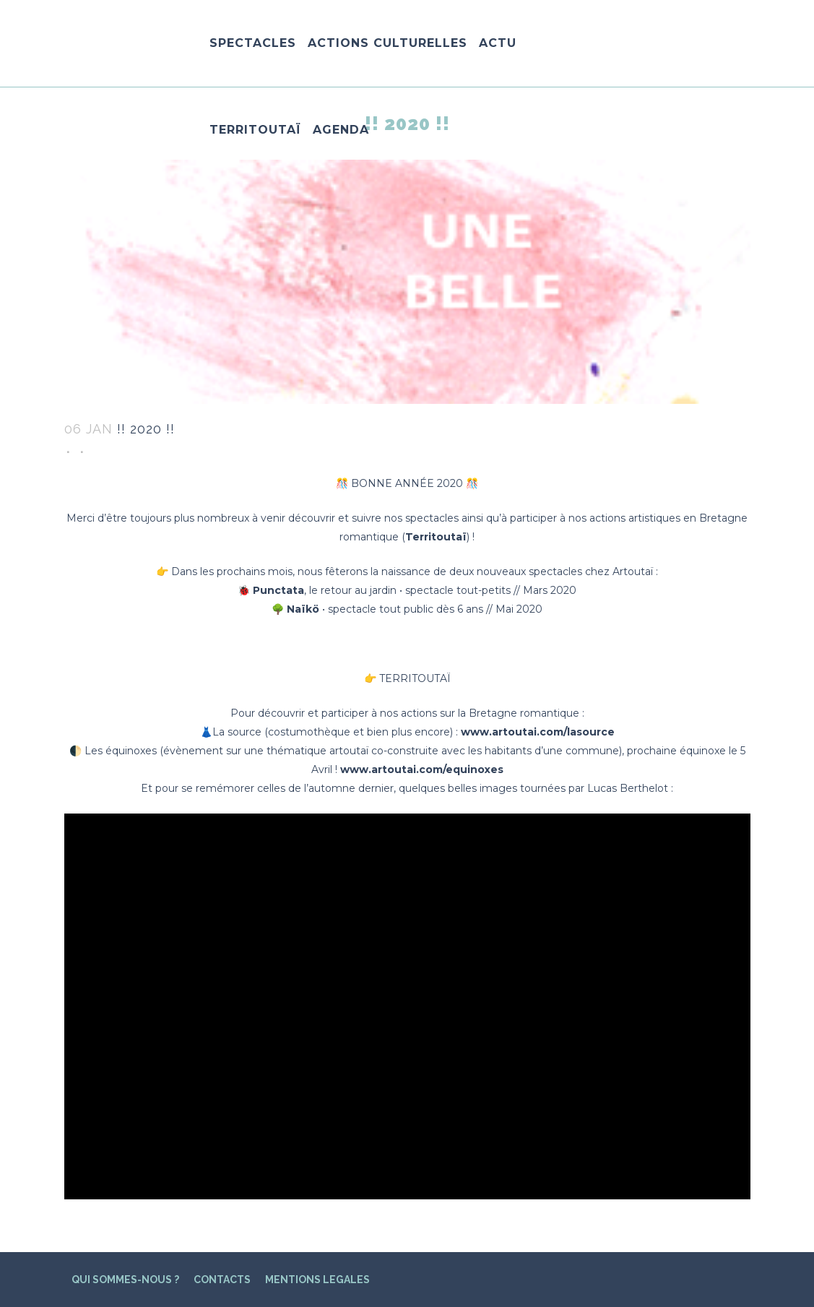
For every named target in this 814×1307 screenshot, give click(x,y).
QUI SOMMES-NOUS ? (125, 1279)
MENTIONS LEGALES (317, 1279)
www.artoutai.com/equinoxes (421, 769)
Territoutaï (436, 536)
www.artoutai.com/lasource (538, 731)
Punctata (278, 590)
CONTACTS (222, 1279)
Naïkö (303, 609)
